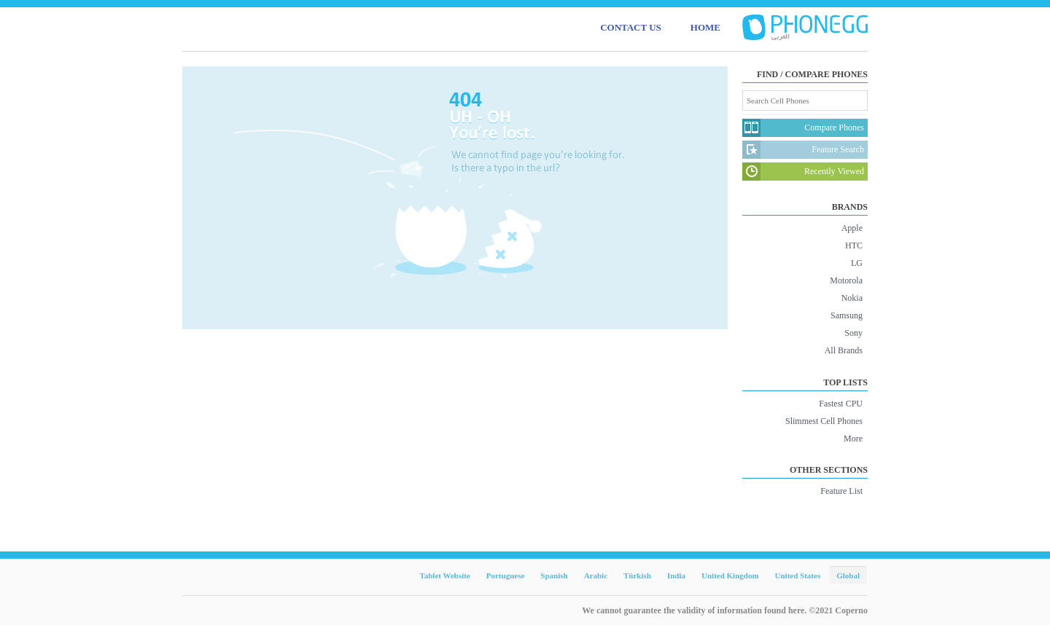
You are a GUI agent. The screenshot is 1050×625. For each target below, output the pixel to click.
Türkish (637, 575)
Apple (852, 228)
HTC (854, 245)
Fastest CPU (841, 403)
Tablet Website (444, 575)
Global (848, 575)
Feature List (841, 491)
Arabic (595, 575)
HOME (705, 27)
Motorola (846, 280)
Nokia (852, 298)
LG (857, 263)
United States (798, 575)
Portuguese (505, 575)
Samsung (847, 315)
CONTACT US (630, 27)
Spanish (553, 575)
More (853, 438)
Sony (853, 333)
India (676, 575)
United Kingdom (730, 575)
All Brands (844, 350)
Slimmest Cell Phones (824, 421)
